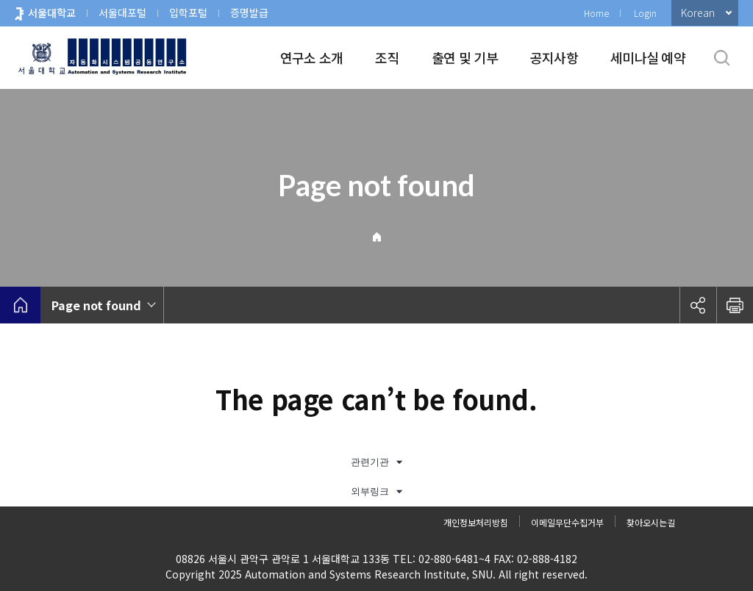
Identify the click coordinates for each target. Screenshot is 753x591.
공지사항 (554, 57)
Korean (698, 12)
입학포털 (188, 12)
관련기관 (376, 462)
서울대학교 (52, 12)
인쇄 (734, 305)
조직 (387, 57)
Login (645, 13)
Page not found (96, 305)
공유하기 (697, 305)
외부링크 (376, 491)
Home (596, 13)
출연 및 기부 (465, 57)
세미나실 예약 (647, 57)
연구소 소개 (311, 57)
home (20, 305)
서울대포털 (122, 12)
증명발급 (249, 12)
